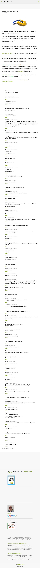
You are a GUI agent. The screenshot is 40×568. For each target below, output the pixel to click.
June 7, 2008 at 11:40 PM (12, 315)
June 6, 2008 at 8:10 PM (13, 149)
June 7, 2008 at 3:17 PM (12, 242)
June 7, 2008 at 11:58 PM (14, 322)
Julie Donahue (8, 372)
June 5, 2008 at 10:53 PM (14, 119)
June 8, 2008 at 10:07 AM (12, 356)
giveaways (10, 81)
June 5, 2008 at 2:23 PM (12, 101)
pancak (6, 345)
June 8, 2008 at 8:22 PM (13, 432)
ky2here (6, 273)
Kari (6, 162)
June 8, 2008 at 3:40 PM (13, 383)
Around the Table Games (7, 53)
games (3, 81)
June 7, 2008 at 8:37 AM (12, 180)
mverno (6, 180)
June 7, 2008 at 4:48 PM (12, 255)
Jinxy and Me (7, 292)
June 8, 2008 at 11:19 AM (12, 361)
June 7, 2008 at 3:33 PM (13, 248)
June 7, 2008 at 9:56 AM (13, 210)
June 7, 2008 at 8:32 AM (12, 175)
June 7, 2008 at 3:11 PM (13, 236)
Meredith (7, 242)
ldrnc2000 (7, 421)
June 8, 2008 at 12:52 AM (16, 329)
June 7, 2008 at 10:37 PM (12, 298)
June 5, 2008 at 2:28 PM (10, 114)
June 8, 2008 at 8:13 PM (13, 421)
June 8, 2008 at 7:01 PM (13, 407)
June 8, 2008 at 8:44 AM (13, 350)
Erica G (6, 437)
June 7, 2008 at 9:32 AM (15, 196)
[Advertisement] (20, 460)
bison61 (6, 255)
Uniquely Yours (8, 136)
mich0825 (7, 202)
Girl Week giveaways (24, 79)
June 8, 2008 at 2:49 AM (13, 334)
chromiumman (8, 263)
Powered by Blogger (20, 564)
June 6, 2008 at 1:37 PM (13, 142)
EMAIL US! (9, 513)
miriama (6, 356)
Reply (6, 99)
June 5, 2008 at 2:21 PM (10, 96)
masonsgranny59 (8, 401)
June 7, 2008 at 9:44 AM (12, 202)
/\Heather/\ (7, 407)
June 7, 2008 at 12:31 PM (10, 217)
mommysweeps (8, 196)
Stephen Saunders (9, 329)
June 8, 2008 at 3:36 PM (11, 377)
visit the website (26, 64)
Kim (6, 90)
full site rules (20, 71)
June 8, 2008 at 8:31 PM (11, 437)
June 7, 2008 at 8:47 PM (12, 279)
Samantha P (7, 334)
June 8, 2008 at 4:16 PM (13, 389)
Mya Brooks (7, 210)
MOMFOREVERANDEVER (10, 287)
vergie (6, 377)
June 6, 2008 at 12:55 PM (15, 136)
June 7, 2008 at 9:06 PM (19, 287)
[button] (2, 15)
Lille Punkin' (7, 2)
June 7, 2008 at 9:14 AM (13, 191)
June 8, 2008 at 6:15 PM (15, 401)
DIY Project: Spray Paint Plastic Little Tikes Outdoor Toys (17, 543)
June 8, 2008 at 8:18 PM (13, 426)
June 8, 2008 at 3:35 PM (14, 372)
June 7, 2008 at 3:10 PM (13, 229)
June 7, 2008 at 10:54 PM (13, 304)
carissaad (7, 279)
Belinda (6, 298)
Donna (6, 442)
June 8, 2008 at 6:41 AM (11, 345)
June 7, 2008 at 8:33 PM (13, 268)
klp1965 (6, 361)
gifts (7, 81)
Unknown (7, 101)
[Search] (38, 2)
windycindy (7, 119)
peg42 (6, 339)
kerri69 (6, 315)
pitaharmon (7, 191)
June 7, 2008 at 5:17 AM (10, 162)
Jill (5, 217)
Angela (6, 413)
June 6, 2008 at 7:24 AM (13, 130)
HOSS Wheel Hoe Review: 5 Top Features (14, 553)
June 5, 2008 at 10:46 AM (11, 90)
